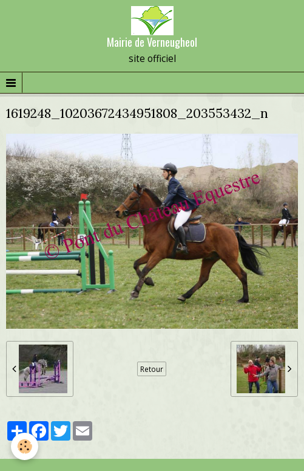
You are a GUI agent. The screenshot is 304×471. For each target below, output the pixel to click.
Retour (151, 369)
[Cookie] (24, 446)
